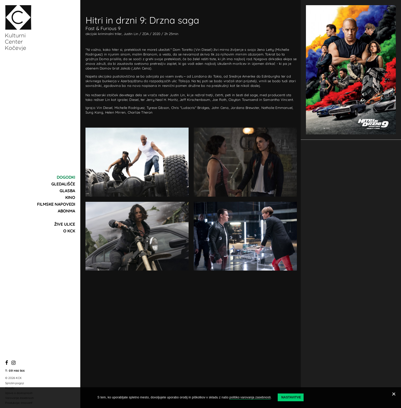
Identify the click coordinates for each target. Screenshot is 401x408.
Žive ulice (64, 224)
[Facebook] (6, 363)
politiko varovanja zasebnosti (250, 397)
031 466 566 (17, 370)
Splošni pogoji (14, 383)
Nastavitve (291, 397)
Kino (70, 197)
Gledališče (63, 183)
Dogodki (66, 177)
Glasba (67, 190)
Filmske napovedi (56, 204)
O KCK (69, 230)
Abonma (66, 210)
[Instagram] (13, 363)
